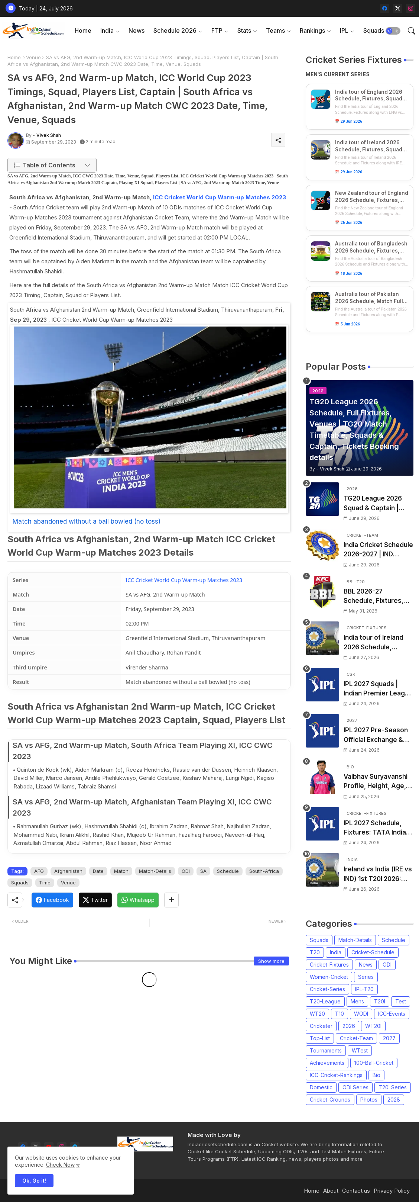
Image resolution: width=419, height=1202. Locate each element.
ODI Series (355, 1087)
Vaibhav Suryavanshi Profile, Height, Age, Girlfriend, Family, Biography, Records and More (375, 782)
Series (366, 977)
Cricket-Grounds (330, 1099)
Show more (271, 961)
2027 (389, 1038)
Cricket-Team (356, 1038)
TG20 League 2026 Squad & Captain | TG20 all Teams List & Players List (377, 504)
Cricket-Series (327, 989)
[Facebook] (52, 900)
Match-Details (155, 871)
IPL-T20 (364, 989)
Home (83, 30)
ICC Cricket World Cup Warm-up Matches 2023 (219, 197)
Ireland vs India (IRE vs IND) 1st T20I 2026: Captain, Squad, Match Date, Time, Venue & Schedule (378, 874)
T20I (379, 1001)
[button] (393, 31)
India (107, 30)
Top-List (320, 1038)
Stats (244, 30)
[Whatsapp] (138, 900)
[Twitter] (95, 900)
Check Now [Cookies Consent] (60, 1164)
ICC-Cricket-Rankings (336, 1075)
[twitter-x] (397, 8)
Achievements (327, 1063)
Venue (33, 57)
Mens (357, 1001)
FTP (217, 30)
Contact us (356, 1190)
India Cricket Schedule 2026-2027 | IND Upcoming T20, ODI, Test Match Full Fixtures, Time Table (378, 550)
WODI (361, 1013)
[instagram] (410, 8)
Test (400, 1001)
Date (98, 871)
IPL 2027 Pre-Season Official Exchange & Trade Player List (376, 735)
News (136, 30)
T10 (339, 1013)
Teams (275, 30)
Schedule (228, 871)
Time (45, 883)
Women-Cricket (329, 977)
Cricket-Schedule (372, 952)
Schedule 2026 (174, 30)
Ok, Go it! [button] (34, 1180)
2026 (348, 1026)
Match (121, 871)
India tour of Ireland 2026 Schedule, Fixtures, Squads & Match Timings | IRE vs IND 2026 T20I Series (378, 643)
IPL (344, 30)
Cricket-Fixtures (329, 964)
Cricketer (321, 1026)
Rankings (312, 30)
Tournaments (326, 1050)
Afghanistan (68, 871)
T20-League (325, 1001)
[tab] (83, 31)
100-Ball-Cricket (373, 1063)
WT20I (373, 1026)
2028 (393, 1099)
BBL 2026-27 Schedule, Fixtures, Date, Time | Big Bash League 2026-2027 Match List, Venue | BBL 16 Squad (376, 597)
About (330, 1190)
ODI (186, 871)
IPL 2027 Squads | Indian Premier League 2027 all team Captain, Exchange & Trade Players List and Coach (378, 689)
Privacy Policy (392, 1190)
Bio (376, 1075)
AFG (39, 871)
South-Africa (264, 871)
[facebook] (384, 8)
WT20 (317, 1013)
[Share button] (171, 900)
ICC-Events (391, 1013)
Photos (368, 1099)
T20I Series (393, 1087)
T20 (315, 952)
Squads (373, 30)
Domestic (321, 1087)
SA (203, 871)
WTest (360, 1050)
